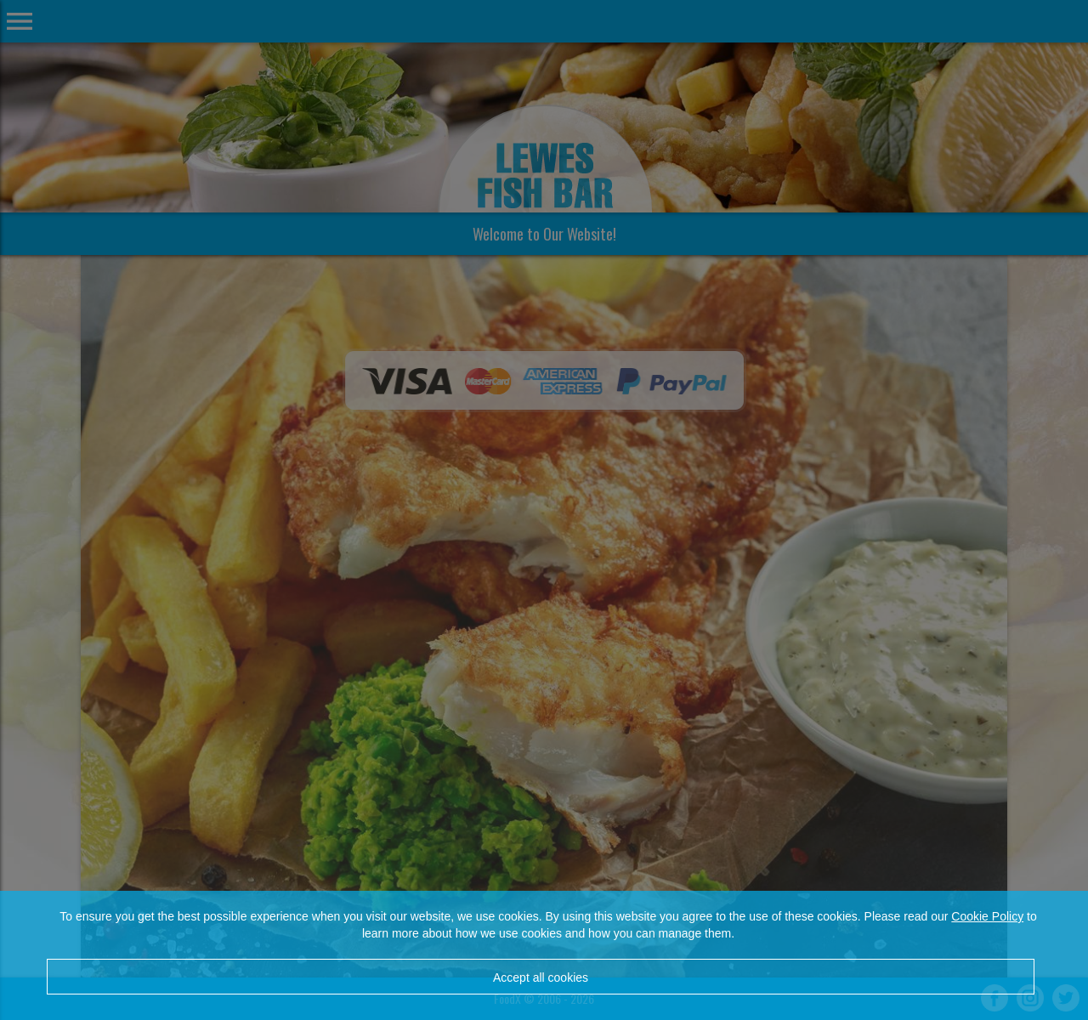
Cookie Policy (987, 916)
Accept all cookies (540, 977)
